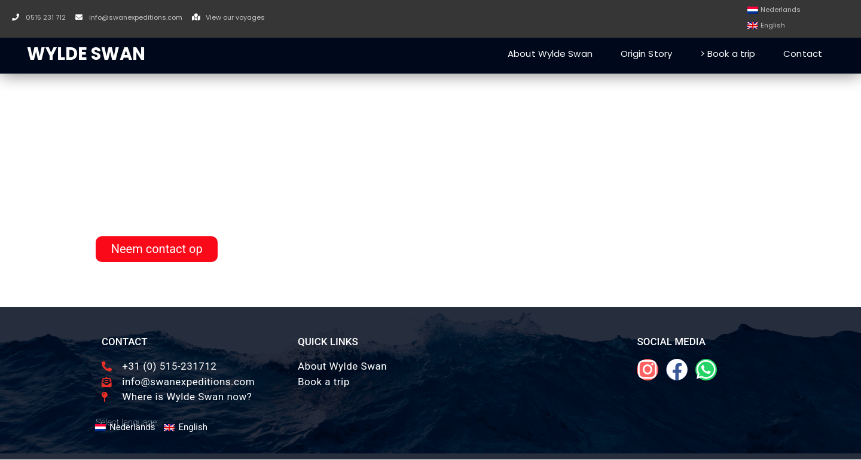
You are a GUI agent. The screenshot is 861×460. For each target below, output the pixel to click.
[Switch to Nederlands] (774, 10)
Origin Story (646, 53)
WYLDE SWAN (86, 54)
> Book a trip (727, 53)
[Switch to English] (766, 26)
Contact (802, 53)
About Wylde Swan (550, 53)
